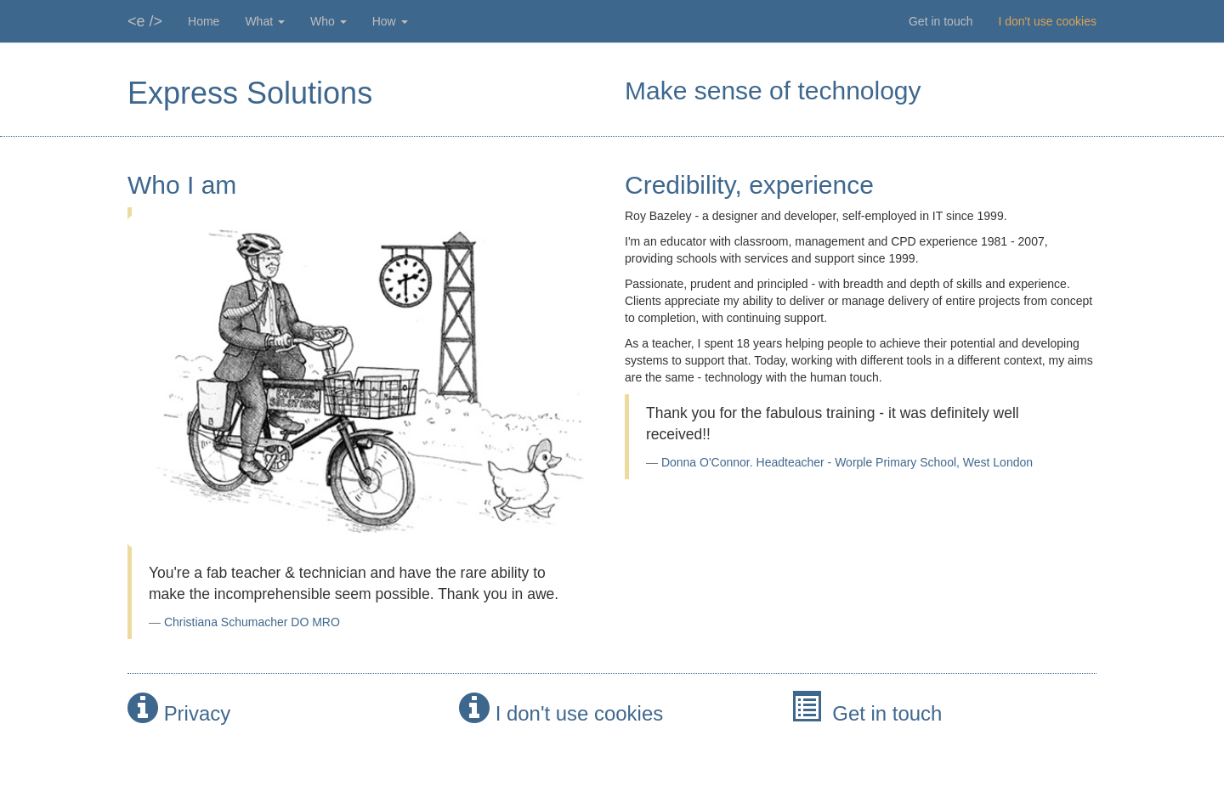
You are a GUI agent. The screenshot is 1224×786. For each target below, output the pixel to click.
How (390, 21)
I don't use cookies (1047, 21)
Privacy (197, 713)
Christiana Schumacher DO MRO (252, 622)
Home (203, 21)
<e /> (145, 21)
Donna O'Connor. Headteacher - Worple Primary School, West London (847, 462)
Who (328, 21)
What (265, 21)
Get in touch (941, 21)
